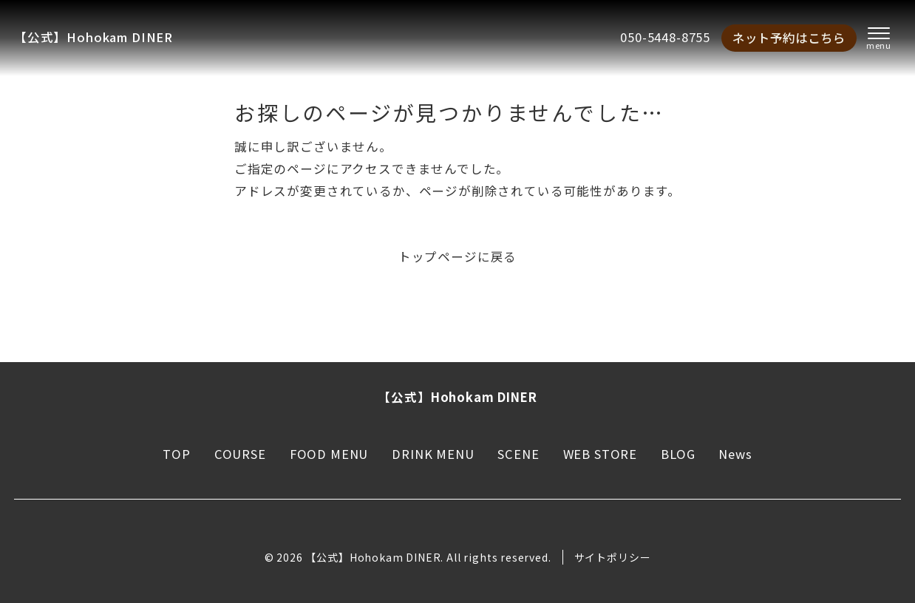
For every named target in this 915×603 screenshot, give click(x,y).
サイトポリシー (612, 557)
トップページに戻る (457, 256)
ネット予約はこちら (789, 38)
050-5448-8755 (665, 37)
